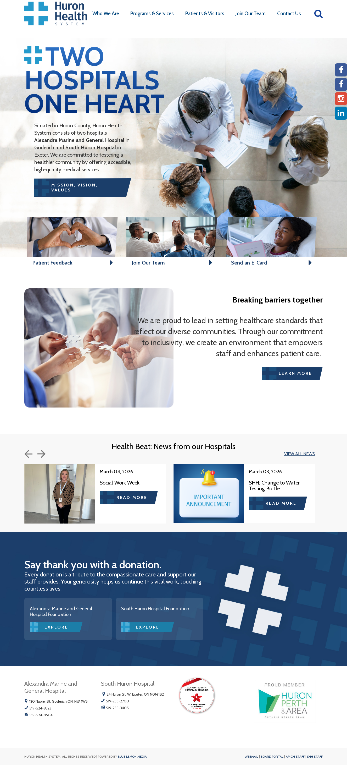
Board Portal (272, 756)
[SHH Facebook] (341, 84)
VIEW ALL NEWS (299, 453)
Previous (28, 454)
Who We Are (105, 13)
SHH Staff (315, 756)
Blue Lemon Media (132, 756)
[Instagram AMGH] (341, 98)
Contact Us (289, 13)
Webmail (251, 756)
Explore (56, 627)
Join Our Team (251, 13)
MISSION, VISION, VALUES (74, 187)
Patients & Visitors (204, 13)
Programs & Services (152, 13)
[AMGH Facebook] (341, 69)
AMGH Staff (295, 756)
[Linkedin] (341, 113)
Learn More (295, 373)
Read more (131, 497)
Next (41, 454)
